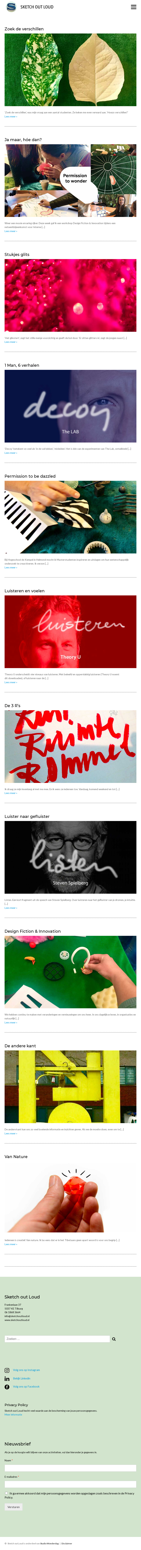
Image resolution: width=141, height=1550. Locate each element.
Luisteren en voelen (25, 590)
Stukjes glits (17, 254)
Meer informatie (13, 1414)
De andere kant (20, 1045)
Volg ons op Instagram (22, 1370)
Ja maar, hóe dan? (23, 139)
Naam (9, 1460)
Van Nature (16, 1156)
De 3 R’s (12, 705)
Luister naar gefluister (27, 816)
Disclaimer (67, 1543)
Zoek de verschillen (24, 28)
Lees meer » (11, 116)
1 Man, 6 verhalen (22, 365)
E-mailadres (12, 1476)
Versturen (14, 1507)
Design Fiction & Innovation (33, 931)
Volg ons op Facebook (22, 1387)
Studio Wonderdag (49, 1543)
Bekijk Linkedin (17, 1378)
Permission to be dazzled (30, 476)
